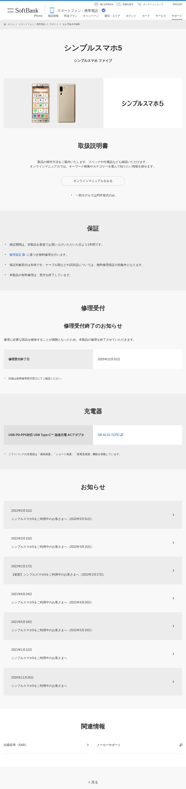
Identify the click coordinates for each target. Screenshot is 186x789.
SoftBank (23, 10)
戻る (93, 782)
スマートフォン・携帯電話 (31, 24)
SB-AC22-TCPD (110, 434)
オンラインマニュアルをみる (93, 180)
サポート (53, 24)
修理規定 (18, 254)
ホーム (11, 24)
